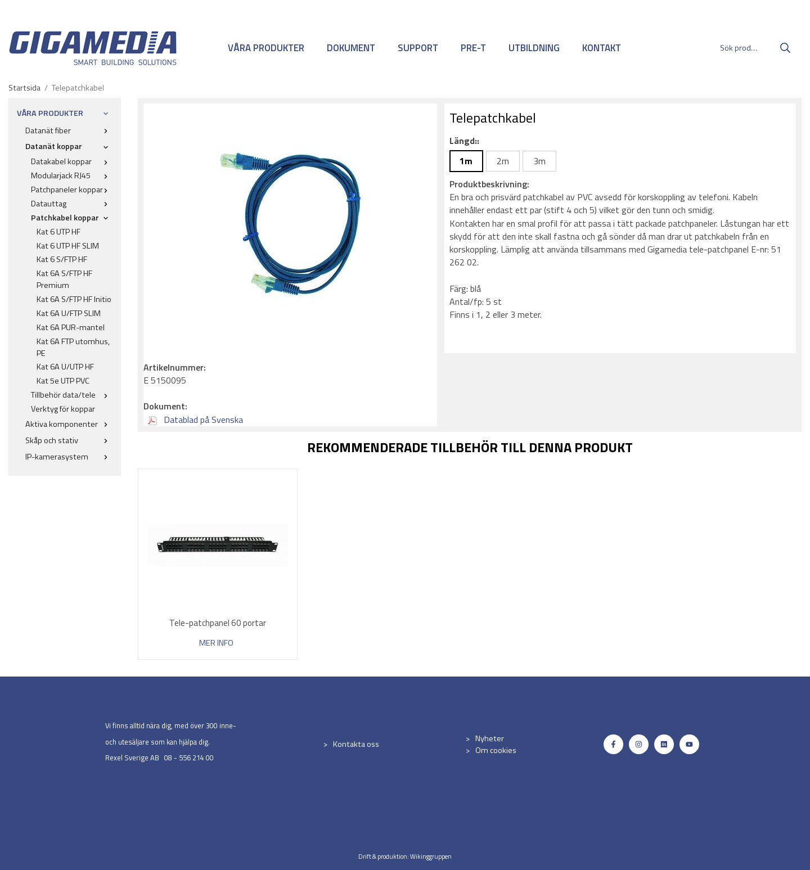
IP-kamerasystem (68, 456)
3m (539, 161)
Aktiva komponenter (68, 424)
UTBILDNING (534, 47)
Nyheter (489, 738)
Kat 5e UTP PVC (63, 381)
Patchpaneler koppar (71, 189)
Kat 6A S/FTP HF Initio (74, 299)
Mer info (216, 643)
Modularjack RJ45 (71, 175)
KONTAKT (601, 47)
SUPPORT (418, 47)
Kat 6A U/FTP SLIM (69, 313)
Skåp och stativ (68, 440)
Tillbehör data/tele (71, 395)
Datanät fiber (68, 130)
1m (466, 161)
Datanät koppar (68, 146)
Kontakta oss (356, 744)
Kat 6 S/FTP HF (62, 259)
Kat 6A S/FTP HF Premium (64, 279)
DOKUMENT (351, 47)
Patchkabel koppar (71, 217)
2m (503, 161)
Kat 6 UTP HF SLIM (68, 246)
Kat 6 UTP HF (58, 232)
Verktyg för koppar (63, 409)
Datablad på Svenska (195, 419)
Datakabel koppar (71, 161)
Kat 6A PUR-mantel (71, 327)
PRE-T (473, 47)
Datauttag (71, 203)
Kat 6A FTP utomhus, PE (73, 347)
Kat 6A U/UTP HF (65, 366)
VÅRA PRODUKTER (266, 47)
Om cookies (495, 750)
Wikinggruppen (431, 856)
